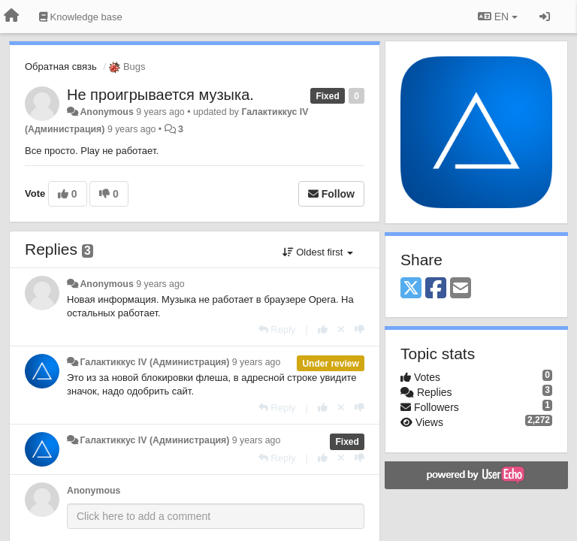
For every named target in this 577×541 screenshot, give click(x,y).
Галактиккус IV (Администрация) (154, 362)
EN (498, 17)
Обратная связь (61, 66)
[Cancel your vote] (341, 329)
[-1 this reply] (359, 329)
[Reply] (277, 329)
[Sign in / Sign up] (544, 16)
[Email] (460, 289)
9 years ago (160, 284)
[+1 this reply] (323, 329)
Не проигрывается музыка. (160, 94)
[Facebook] (435, 289)
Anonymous (106, 112)
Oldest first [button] (317, 252)
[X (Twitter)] (410, 289)
